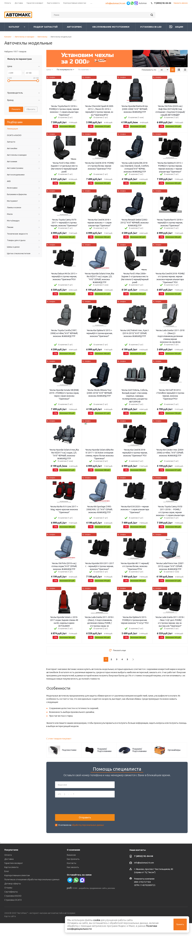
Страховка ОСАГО (13, 914)
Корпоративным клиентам (17, 889)
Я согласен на (81, 832)
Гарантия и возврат (13, 877)
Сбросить (31, 109)
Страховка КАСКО (12, 910)
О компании (73, 863)
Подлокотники (69, 750)
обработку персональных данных (88, 832)
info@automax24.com (116, 3)
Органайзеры (174, 750)
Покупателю (11, 863)
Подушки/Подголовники (104, 750)
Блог (6, 885)
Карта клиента (11, 881)
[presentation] (77, 812)
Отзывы (8, 901)
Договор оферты (12, 897)
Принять (180, 924)
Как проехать (73, 873)
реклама (111, 902)
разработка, (84, 902)
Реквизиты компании (144, 892)
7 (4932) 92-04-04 (143, 870)
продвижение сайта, (98, 902)
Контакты (71, 877)
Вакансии (71, 869)
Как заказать (73, 881)
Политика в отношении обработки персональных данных (31, 893)
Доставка (9, 873)
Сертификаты (11, 905)
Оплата (8, 869)
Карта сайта (10, 930)
